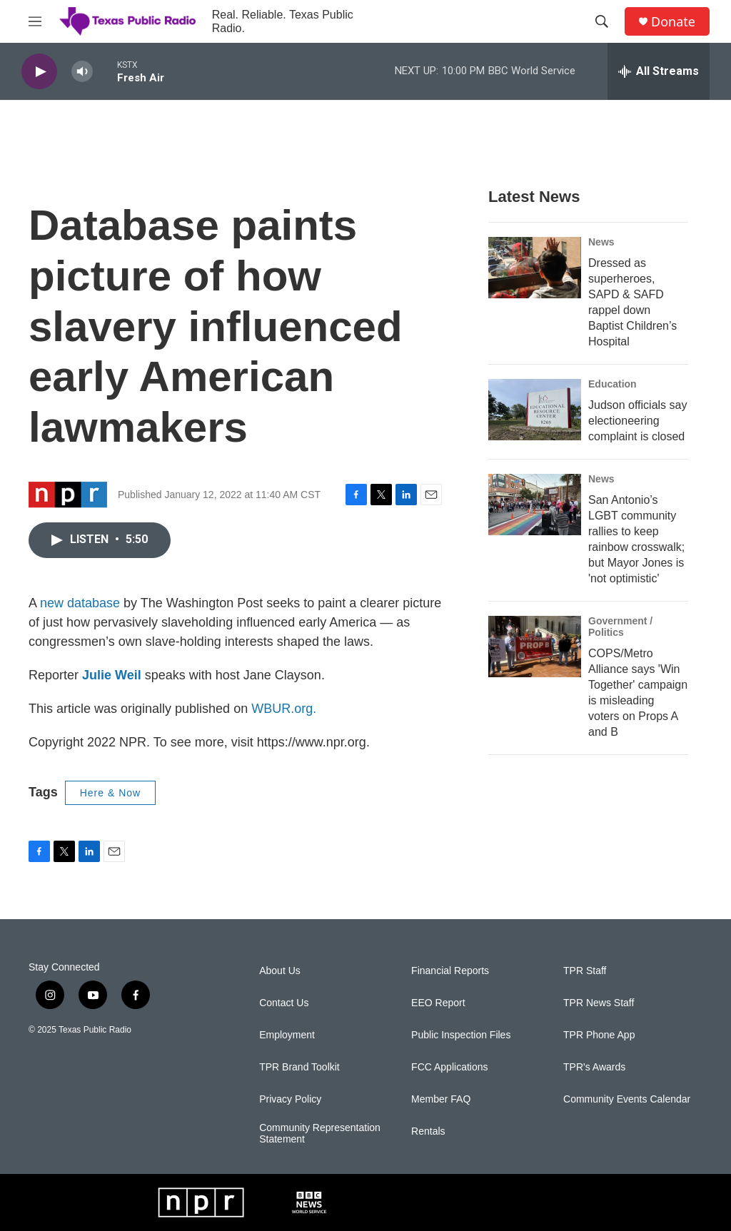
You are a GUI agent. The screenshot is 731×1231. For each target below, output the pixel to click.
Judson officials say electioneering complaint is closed (637, 420)
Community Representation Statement (319, 1134)
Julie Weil (111, 675)
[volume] (82, 72)
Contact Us (283, 1003)
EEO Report (438, 1003)
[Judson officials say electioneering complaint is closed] (534, 409)
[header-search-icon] (601, 21)
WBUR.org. (283, 708)
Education (612, 384)
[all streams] (659, 71)
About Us (280, 971)
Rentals (428, 1131)
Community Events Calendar (626, 1099)
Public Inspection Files (460, 1035)
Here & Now (110, 793)
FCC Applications (449, 1067)
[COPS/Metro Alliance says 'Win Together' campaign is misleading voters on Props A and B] (534, 646)
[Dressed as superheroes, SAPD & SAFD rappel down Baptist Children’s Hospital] (534, 267)
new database (80, 603)
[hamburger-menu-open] (35, 21)
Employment (287, 1035)
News (601, 242)
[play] (39, 72)
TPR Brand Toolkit (299, 1067)
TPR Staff (584, 971)
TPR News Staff (598, 1003)
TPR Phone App (599, 1035)
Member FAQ (440, 1099)
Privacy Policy (290, 1099)
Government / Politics (620, 626)
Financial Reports (450, 971)
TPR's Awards (594, 1067)
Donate (673, 21)
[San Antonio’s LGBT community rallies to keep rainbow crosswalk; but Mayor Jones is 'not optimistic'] (534, 504)
